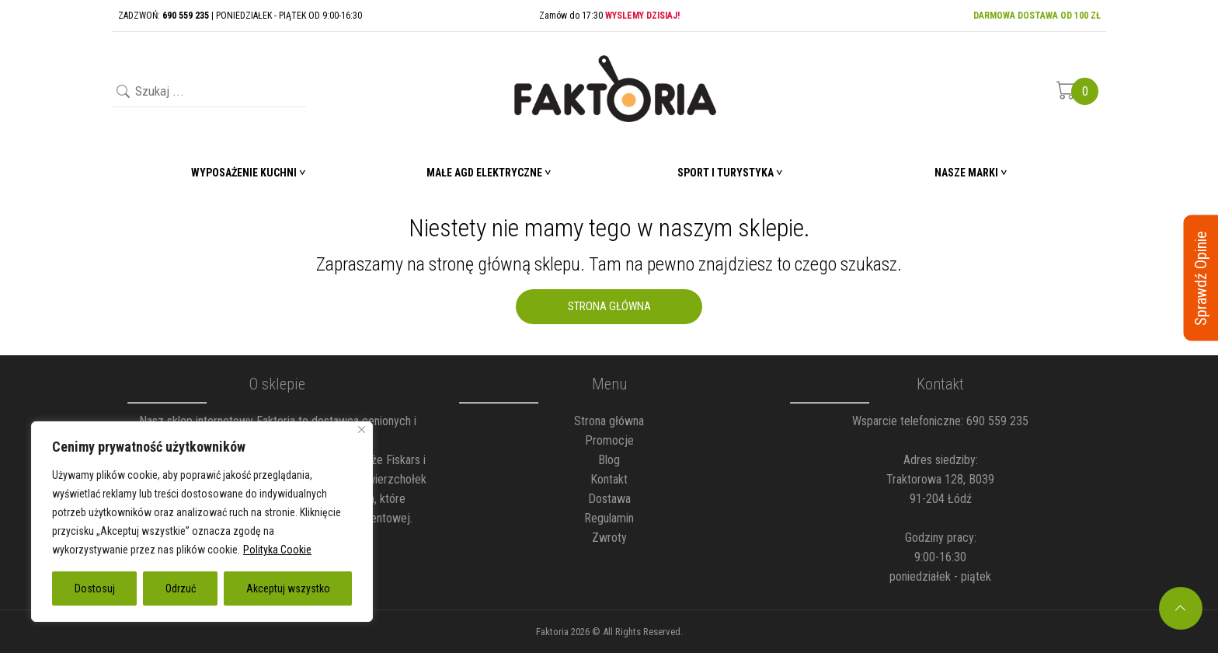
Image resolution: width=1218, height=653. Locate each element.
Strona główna (609, 421)
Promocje (609, 440)
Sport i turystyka (725, 172)
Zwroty (609, 537)
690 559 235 (997, 421)
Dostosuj (95, 588)
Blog (609, 459)
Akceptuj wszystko (288, 588)
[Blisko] (361, 429)
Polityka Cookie (277, 549)
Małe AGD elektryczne (484, 172)
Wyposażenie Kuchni (244, 172)
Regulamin (609, 518)
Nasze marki (966, 172)
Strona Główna (609, 306)
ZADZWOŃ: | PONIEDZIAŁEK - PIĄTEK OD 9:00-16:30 (240, 15)
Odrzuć (180, 588)
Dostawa (609, 498)
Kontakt (609, 479)
